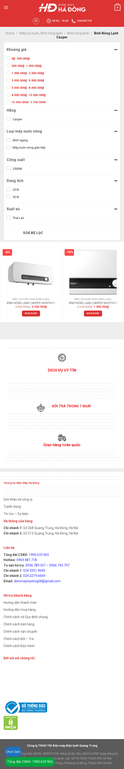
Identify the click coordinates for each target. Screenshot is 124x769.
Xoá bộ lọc (33, 233)
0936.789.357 (35, 565)
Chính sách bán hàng (19, 624)
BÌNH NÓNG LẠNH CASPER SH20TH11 (93, 303)
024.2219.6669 (34, 576)
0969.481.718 (27, 560)
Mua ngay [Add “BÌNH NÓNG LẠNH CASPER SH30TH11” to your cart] (31, 313)
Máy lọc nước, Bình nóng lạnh (41, 33)
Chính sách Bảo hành (19, 646)
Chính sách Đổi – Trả (19, 639)
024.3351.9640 (34, 570)
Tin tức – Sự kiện (16, 514)
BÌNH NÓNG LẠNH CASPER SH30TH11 (31, 303)
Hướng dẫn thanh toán (20, 602)
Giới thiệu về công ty (18, 499)
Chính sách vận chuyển (20, 631)
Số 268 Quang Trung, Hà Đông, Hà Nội (50, 528)
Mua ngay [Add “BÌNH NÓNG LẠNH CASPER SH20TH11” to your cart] (93, 313)
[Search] (36, 21)
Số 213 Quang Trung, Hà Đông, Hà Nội (50, 533)
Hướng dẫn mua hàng (20, 609)
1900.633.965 (39, 555)
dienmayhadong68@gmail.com (37, 581)
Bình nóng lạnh (78, 33)
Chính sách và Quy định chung (26, 617)
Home (10, 33)
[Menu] (6, 7)
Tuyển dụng (12, 506)
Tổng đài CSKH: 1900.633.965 (30, 762)
